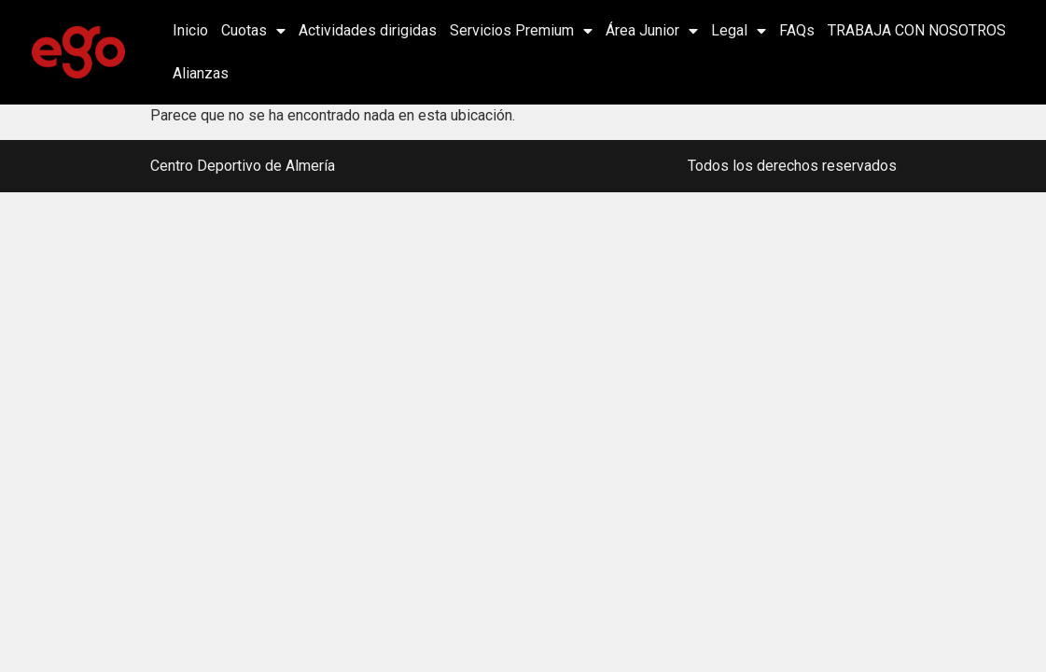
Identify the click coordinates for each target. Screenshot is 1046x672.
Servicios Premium (521, 31)
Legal (738, 31)
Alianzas (201, 73)
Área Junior (652, 31)
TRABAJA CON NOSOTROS (917, 30)
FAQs (797, 30)
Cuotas (253, 31)
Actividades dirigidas (368, 30)
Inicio (190, 30)
